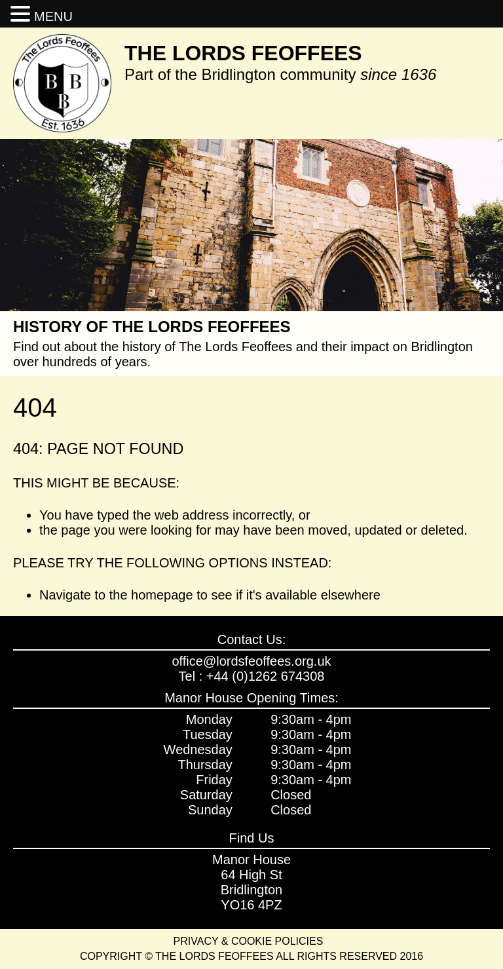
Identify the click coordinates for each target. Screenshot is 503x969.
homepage (162, 595)
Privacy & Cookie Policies (249, 941)
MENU (53, 16)
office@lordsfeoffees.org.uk (251, 661)
